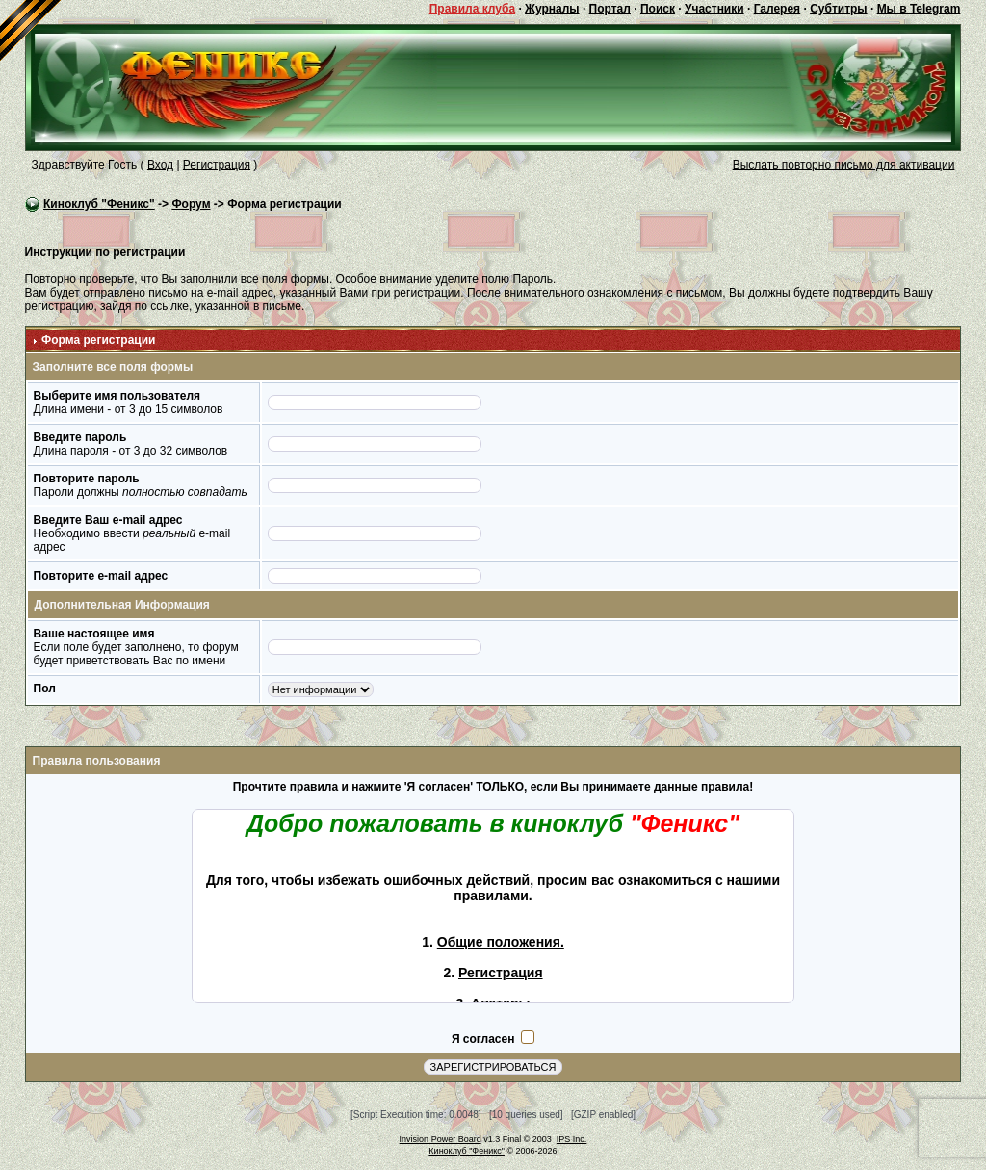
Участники (714, 8)
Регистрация (216, 164)
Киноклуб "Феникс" (99, 204)
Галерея (777, 8)
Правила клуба (472, 8)
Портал (610, 8)
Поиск (657, 8)
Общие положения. (500, 941)
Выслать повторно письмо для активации (844, 164)
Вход (160, 164)
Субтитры (838, 8)
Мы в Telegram (919, 8)
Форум (190, 204)
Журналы (552, 8)
